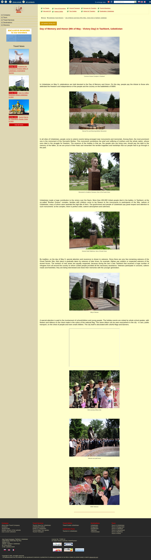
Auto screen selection (9, 532)
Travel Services (7, 20)
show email (17, 2)
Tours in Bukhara (117, 532)
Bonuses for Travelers (89, 8)
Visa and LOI (47, 11)
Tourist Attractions (105, 8)
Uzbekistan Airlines (39, 527)
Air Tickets (46, 8)
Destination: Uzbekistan (107, 11)
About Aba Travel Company (11, 525)
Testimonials (6, 528)
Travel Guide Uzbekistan (71, 525)
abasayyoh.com (94, 557)
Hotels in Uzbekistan (39, 528)
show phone (7, 545)
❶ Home (43, 18)
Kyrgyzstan (94, 527)
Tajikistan (94, 530)
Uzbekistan (94, 525)
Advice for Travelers (89, 11)
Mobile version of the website (11, 530)
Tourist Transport (38, 532)
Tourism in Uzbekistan (70, 531)
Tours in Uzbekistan (118, 525)
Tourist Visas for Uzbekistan (42, 525)
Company (5, 15)
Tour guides (45, 530)
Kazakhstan (95, 528)
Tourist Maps (37, 530)
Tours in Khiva (116, 533)
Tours (4, 17)
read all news (19, 125)
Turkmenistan (95, 532)
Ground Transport (74, 8)
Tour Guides (73, 11)
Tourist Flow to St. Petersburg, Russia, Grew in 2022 (18, 119)
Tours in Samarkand (118, 530)
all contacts (30, 2)
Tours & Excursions (60, 8)
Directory (5, 25)
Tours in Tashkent (117, 528)
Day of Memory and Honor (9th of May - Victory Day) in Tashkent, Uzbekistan (86, 18)
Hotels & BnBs (58, 11)
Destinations (6, 22)
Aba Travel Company (8, 539)
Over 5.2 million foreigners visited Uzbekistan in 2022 (19, 95)
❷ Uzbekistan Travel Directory (55, 18)
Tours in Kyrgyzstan (118, 527)
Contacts (5, 527)
